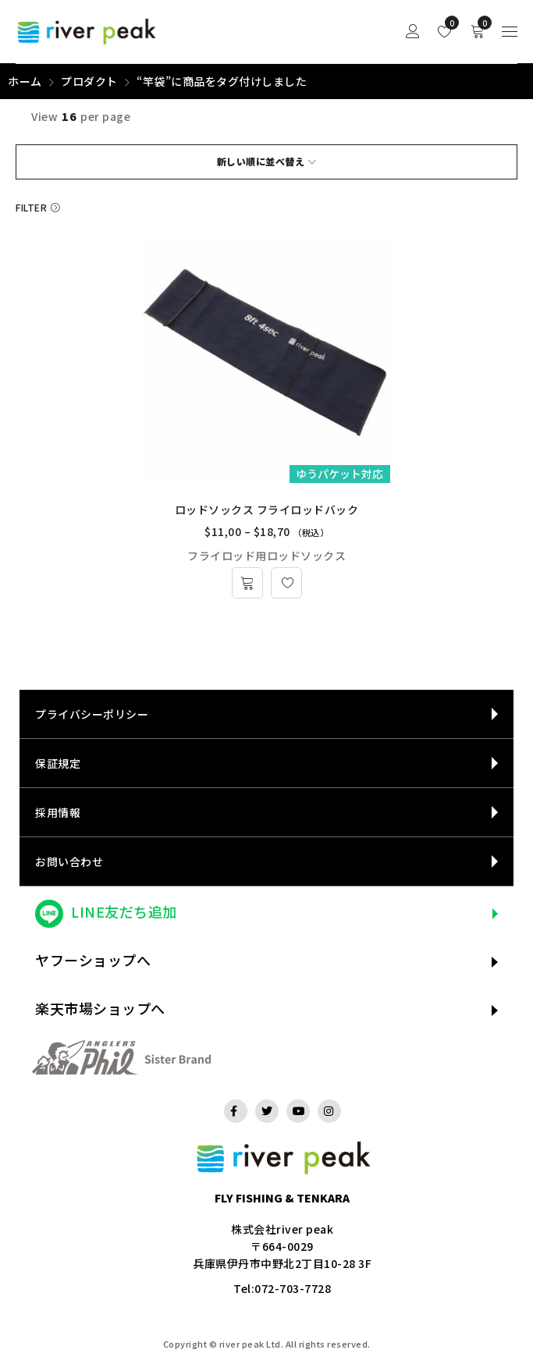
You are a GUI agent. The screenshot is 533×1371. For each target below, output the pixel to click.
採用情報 (57, 812)
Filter (31, 207)
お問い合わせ (69, 861)
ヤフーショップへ (93, 960)
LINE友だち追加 (124, 911)
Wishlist (448, 23)
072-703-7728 (292, 1288)
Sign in (413, 32)
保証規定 (57, 763)
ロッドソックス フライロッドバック (267, 509)
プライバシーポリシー (91, 714)
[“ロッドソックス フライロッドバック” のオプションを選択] (247, 583)
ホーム (25, 81)
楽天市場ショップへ (100, 1008)
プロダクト (89, 81)
